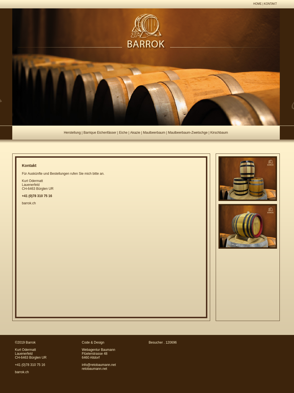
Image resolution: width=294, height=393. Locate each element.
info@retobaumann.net (99, 365)
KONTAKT (270, 3)
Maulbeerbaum (154, 133)
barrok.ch (29, 203)
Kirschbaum (219, 133)
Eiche (123, 133)
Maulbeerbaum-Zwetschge (188, 133)
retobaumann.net (94, 369)
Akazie (135, 133)
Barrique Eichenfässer (99, 133)
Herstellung (72, 133)
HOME (257, 3)
